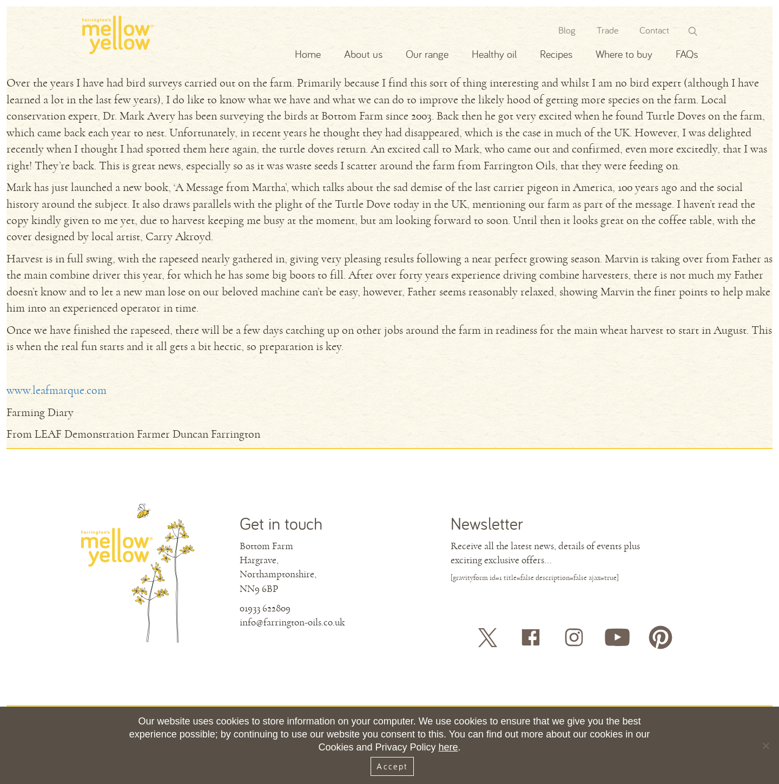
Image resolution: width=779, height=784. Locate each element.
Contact (654, 30)
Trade (607, 30)
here (448, 747)
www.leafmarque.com (56, 390)
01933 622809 (265, 608)
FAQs (687, 54)
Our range (427, 54)
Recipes (556, 54)
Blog (567, 30)
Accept (392, 766)
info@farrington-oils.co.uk (292, 622)
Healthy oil (494, 54)
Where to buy (624, 54)
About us (363, 54)
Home (308, 54)
